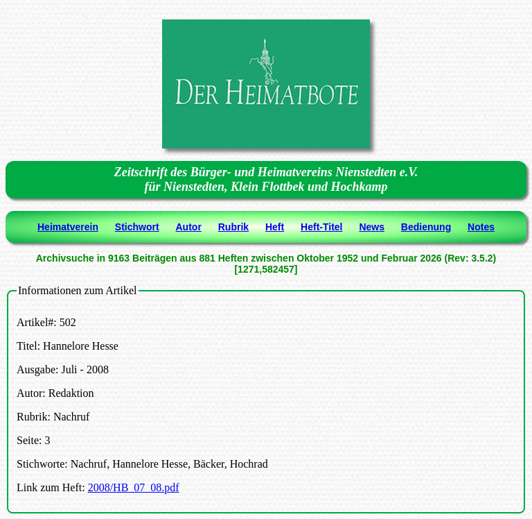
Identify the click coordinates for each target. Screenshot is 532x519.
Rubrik (233, 226)
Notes (481, 226)
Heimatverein (67, 226)
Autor (189, 226)
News (371, 226)
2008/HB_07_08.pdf (133, 487)
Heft (274, 226)
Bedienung (426, 226)
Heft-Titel (321, 226)
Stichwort (137, 226)
